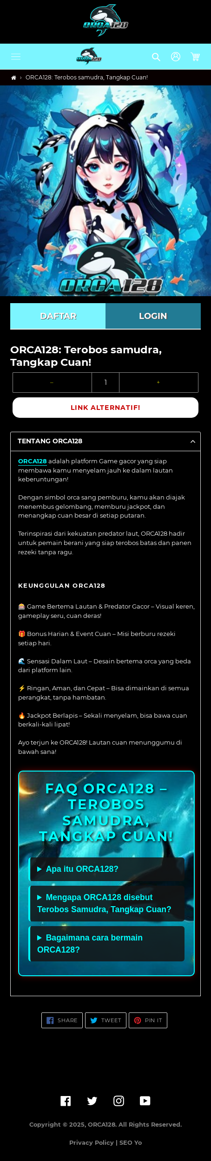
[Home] (13, 77)
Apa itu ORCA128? (82, 869)
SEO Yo (130, 1142)
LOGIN (153, 316)
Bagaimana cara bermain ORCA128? (90, 943)
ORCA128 (32, 461)
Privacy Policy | (94, 1142)
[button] (16, 56)
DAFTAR (58, 316)
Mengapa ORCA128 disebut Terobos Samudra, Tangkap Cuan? (104, 903)
